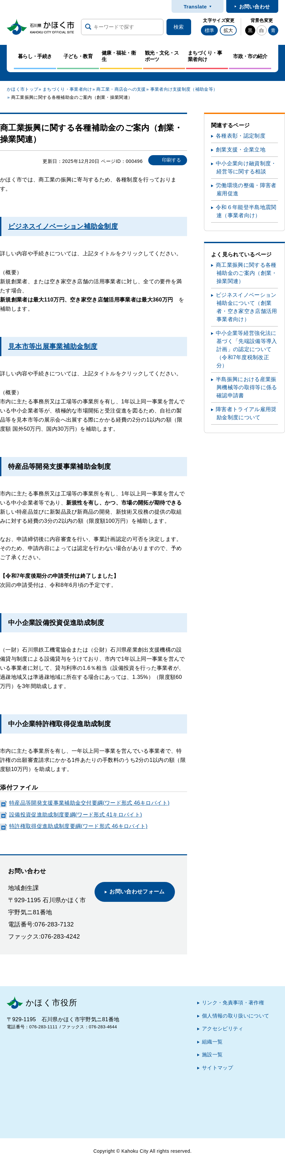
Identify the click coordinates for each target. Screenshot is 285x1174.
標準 (209, 30)
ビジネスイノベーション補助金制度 (63, 226)
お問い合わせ (254, 6)
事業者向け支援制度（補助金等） (184, 89)
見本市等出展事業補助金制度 (52, 346)
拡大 (228, 30)
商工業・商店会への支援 (121, 89)
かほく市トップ (22, 89)
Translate (195, 6)
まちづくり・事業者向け (67, 89)
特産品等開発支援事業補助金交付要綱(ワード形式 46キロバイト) (89, 803)
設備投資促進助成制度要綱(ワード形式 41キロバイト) (75, 815)
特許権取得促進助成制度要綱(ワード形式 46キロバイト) (78, 826)
